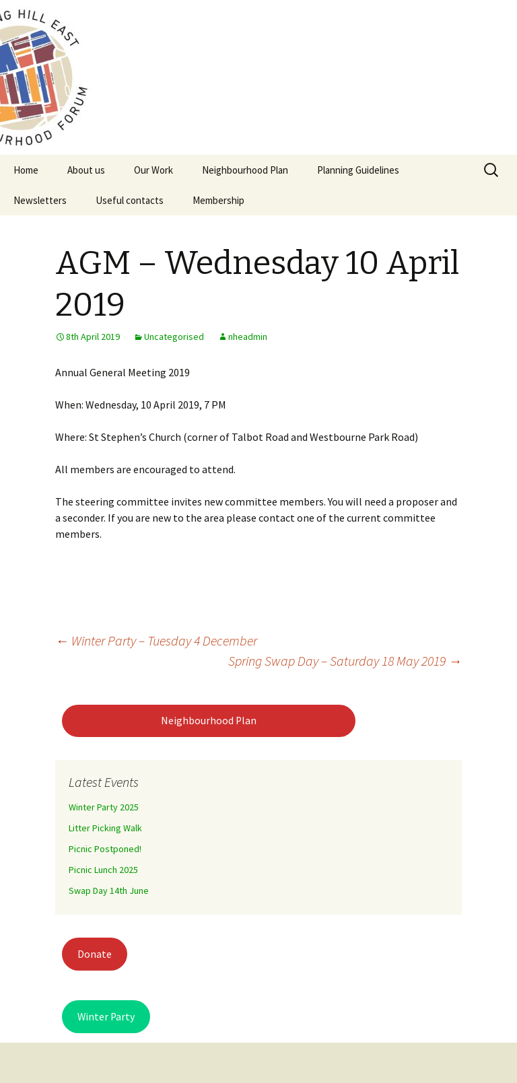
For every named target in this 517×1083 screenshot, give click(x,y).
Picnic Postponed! (105, 849)
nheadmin (247, 336)
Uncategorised (174, 336)
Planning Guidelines (358, 170)
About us (86, 170)
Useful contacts (130, 200)
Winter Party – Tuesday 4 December (156, 640)
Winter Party (106, 1016)
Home (25, 170)
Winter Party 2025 (104, 807)
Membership (218, 200)
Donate (94, 954)
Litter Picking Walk (105, 828)
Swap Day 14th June (109, 890)
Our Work (153, 170)
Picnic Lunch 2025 (103, 870)
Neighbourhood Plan (245, 170)
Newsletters (40, 200)
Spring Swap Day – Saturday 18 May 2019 (345, 660)
